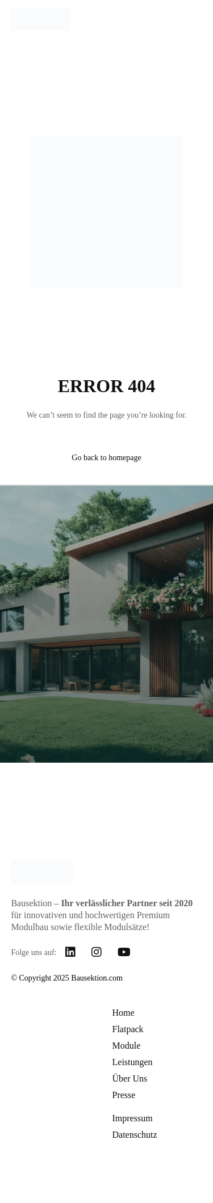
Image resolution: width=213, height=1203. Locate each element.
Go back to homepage (106, 457)
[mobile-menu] (190, 19)
